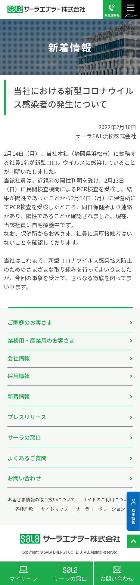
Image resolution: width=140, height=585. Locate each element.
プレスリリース (26, 417)
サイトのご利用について (107, 499)
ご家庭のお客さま (29, 322)
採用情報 (18, 376)
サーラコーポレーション (100, 508)
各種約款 (24, 508)
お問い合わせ (24, 478)
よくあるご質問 (27, 458)
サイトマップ (54, 508)
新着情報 (18, 396)
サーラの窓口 (24, 437)
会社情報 (18, 358)
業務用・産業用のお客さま (41, 340)
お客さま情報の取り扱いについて (41, 499)
